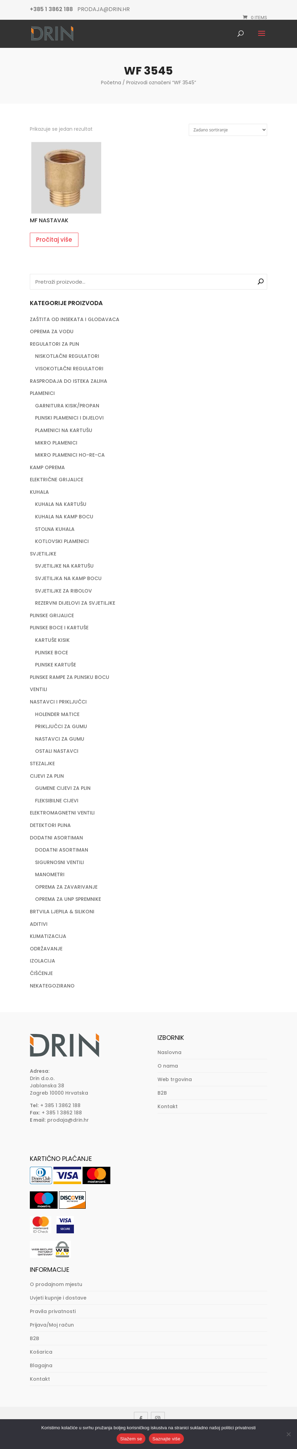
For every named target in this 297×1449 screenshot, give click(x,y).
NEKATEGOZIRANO (52, 985)
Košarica (41, 1351)
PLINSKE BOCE (51, 652)
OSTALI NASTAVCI (56, 751)
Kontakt (168, 1106)
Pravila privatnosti (53, 1311)
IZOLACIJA (42, 960)
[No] (288, 1434)
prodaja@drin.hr (68, 1119)
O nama (168, 1065)
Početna (111, 82)
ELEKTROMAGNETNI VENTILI (62, 812)
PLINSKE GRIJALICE (52, 615)
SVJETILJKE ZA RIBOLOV (63, 590)
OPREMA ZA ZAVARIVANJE (66, 886)
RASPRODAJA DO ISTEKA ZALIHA (68, 381)
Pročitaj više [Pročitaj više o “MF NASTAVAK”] (54, 239)
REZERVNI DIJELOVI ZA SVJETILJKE (75, 603)
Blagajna (41, 1365)
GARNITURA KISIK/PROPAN (67, 405)
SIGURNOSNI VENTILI (59, 862)
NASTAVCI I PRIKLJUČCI (58, 701)
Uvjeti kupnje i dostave (58, 1297)
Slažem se (131, 1438)
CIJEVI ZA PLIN (47, 776)
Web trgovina (175, 1079)
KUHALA (39, 492)
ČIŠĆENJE (41, 973)
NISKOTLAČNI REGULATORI (67, 356)
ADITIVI (39, 924)
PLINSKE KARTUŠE (55, 664)
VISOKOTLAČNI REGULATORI (69, 368)
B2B (162, 1092)
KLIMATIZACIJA (48, 936)
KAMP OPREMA (47, 467)
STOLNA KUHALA (55, 529)
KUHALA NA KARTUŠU (60, 504)
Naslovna (169, 1052)
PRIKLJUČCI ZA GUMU (61, 726)
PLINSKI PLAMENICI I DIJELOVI (69, 417)
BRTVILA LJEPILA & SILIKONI (62, 911)
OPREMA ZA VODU (52, 331)
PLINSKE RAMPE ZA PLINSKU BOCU (69, 677)
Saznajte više (166, 1438)
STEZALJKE (42, 763)
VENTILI (38, 689)
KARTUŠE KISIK (52, 640)
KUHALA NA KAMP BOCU (64, 516)
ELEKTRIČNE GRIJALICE (56, 479)
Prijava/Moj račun (52, 1324)
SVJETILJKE (43, 553)
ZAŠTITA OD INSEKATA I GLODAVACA (74, 319)
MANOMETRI (50, 874)
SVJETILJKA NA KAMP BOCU (68, 578)
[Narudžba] (228, 130)
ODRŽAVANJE (46, 948)
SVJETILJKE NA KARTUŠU (64, 565)
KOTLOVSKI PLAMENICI (62, 541)
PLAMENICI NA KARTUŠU (63, 430)
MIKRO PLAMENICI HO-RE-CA (70, 454)
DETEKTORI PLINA (50, 825)
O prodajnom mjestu (56, 1284)
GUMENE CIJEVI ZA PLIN (63, 788)
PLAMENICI (42, 393)
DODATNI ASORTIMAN (56, 837)
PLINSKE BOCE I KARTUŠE (59, 627)
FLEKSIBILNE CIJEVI (56, 800)
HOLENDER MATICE (57, 714)
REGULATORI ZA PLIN (54, 343)
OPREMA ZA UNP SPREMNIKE (68, 899)
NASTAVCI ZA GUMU (59, 738)
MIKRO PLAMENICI (56, 442)
